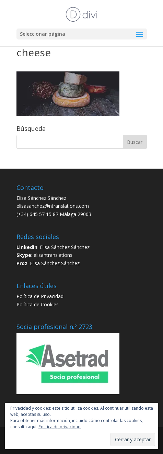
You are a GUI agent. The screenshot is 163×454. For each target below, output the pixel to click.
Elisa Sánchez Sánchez (65, 247)
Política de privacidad (59, 427)
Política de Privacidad (39, 296)
